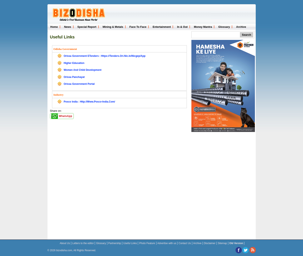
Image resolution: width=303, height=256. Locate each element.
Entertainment (162, 26)
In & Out (182, 26)
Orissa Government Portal (79, 83)
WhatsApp (65, 116)
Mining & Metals (113, 26)
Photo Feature (147, 243)
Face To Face (138, 26)
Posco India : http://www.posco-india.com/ (89, 101)
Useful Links (62, 37)
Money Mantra (203, 26)
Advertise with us (166, 243)
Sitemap (222, 243)
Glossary (224, 26)
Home (54, 26)
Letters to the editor (83, 243)
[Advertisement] (223, 159)
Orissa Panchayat (74, 77)
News (67, 26)
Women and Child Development (82, 69)
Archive (241, 26)
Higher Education (74, 63)
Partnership (114, 243)
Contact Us (184, 243)
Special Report (86, 26)
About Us (65, 243)
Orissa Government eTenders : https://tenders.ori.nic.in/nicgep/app (105, 55)
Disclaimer (210, 243)
